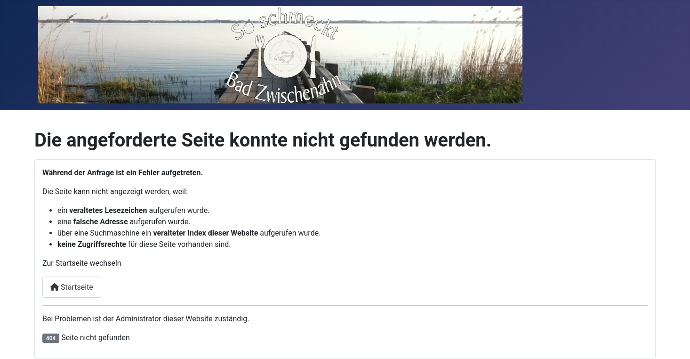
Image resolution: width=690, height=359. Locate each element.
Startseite (71, 287)
